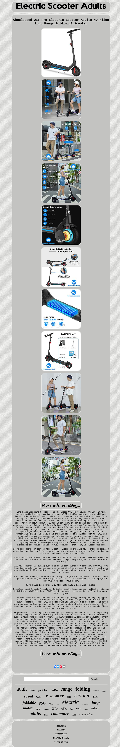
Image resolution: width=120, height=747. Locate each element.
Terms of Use (61, 742)
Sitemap (61, 730)
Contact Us (61, 734)
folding (82, 689)
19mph (46, 709)
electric (70, 702)
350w (54, 690)
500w (42, 703)
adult (22, 689)
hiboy (51, 704)
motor (28, 708)
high (104, 691)
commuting (85, 714)
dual (38, 709)
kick (95, 696)
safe (69, 696)
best (46, 714)
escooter (85, 704)
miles (64, 708)
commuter (60, 713)
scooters (96, 690)
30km (32, 690)
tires (74, 714)
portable (43, 690)
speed (28, 696)
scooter (82, 695)
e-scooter (55, 695)
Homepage (61, 726)
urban (95, 708)
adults (35, 713)
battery (39, 697)
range (66, 689)
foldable (29, 703)
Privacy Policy (61, 738)
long (96, 702)
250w (55, 708)
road (86, 709)
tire (71, 709)
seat (78, 708)
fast (58, 704)
